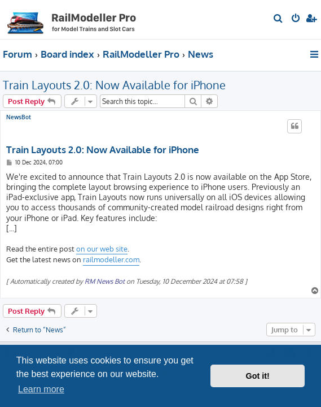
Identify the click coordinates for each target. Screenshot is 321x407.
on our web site (101, 248)
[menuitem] (278, 19)
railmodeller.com (111, 259)
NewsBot (18, 117)
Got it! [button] (258, 375)
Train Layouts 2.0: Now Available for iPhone (114, 84)
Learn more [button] (41, 389)
